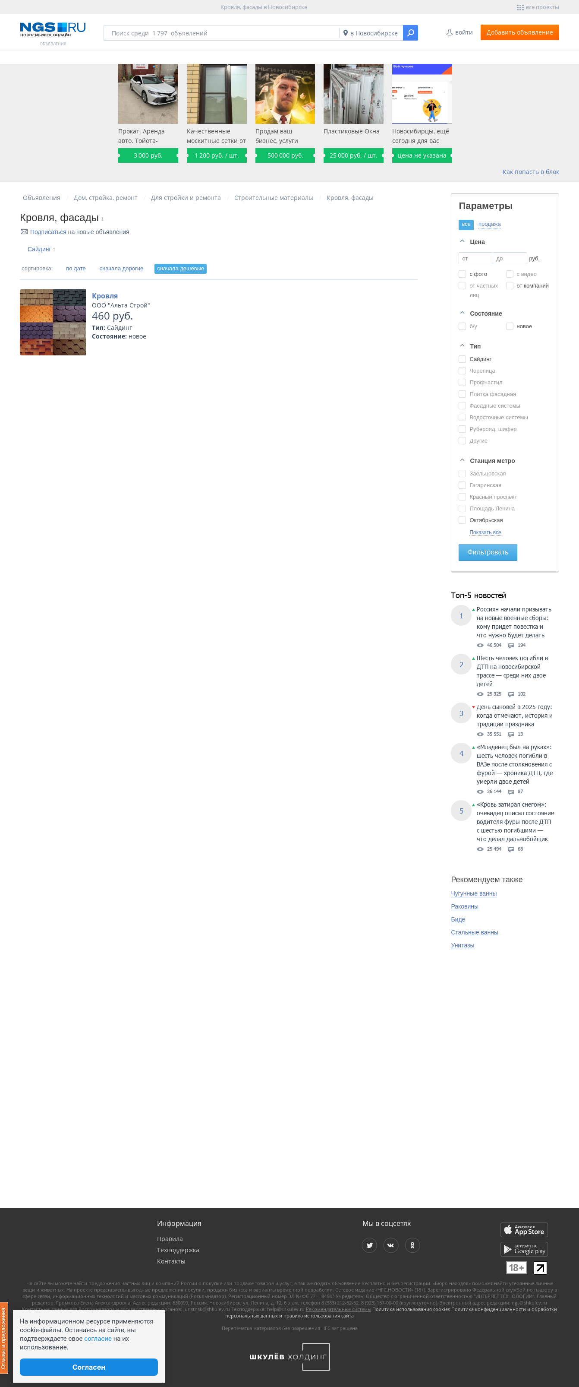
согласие (98, 1339)
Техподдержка (178, 1250)
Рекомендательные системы (338, 1309)
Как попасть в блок (531, 172)
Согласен (88, 1367)
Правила (170, 1239)
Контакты (171, 1261)
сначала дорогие (122, 268)
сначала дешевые (180, 268)
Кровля (105, 296)
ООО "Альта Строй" (121, 305)
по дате (75, 268)
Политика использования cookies (411, 1309)
